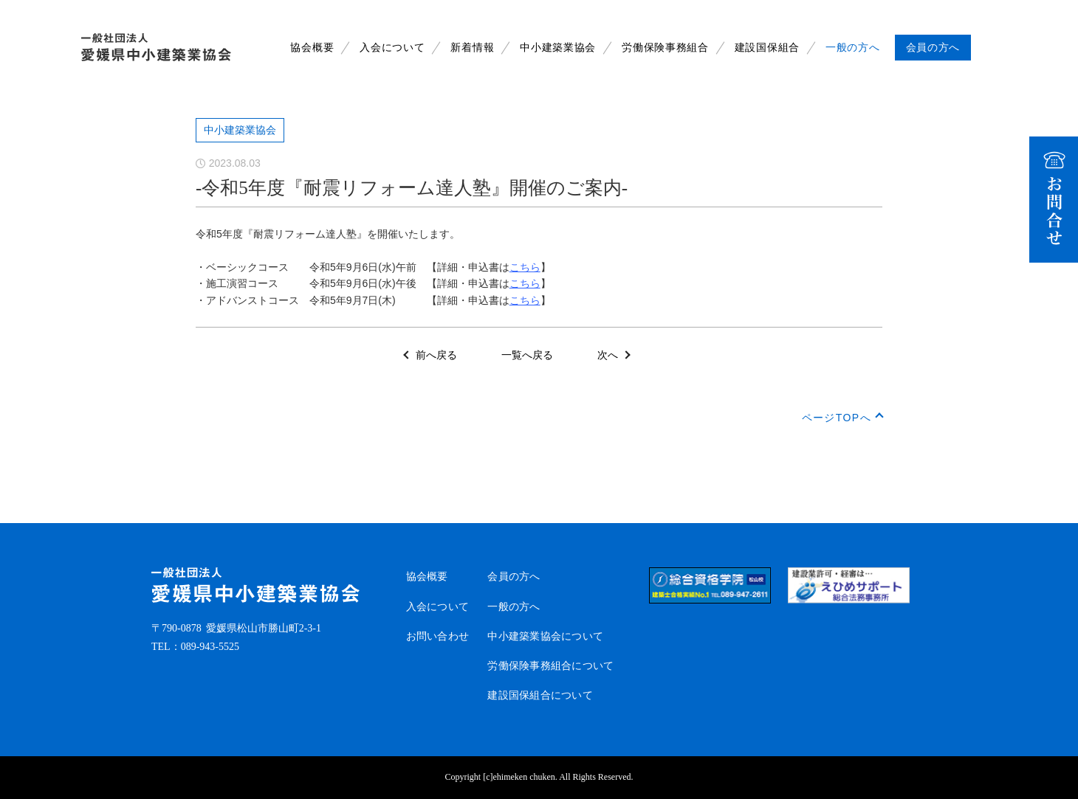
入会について (392, 47)
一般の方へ (852, 47)
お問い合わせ (438, 636)
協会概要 (312, 47)
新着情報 (472, 47)
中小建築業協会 (558, 47)
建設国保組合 (767, 47)
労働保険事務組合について (550, 665)
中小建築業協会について (545, 636)
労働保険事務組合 (665, 47)
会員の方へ (513, 576)
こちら (524, 267)
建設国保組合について (540, 695)
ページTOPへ (836, 417)
